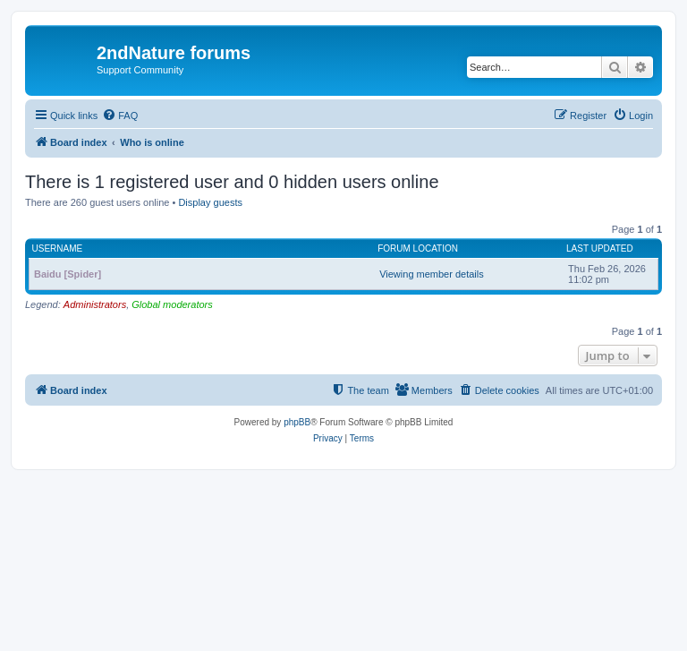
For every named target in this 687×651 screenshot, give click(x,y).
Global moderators (172, 304)
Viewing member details (431, 274)
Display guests (210, 202)
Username (57, 248)
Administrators (95, 304)
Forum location (417, 248)
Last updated (599, 248)
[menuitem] (120, 115)
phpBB (297, 422)
